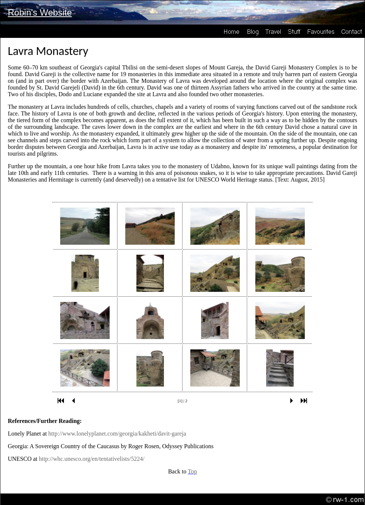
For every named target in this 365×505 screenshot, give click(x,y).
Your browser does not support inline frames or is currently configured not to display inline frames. (182, 300)
